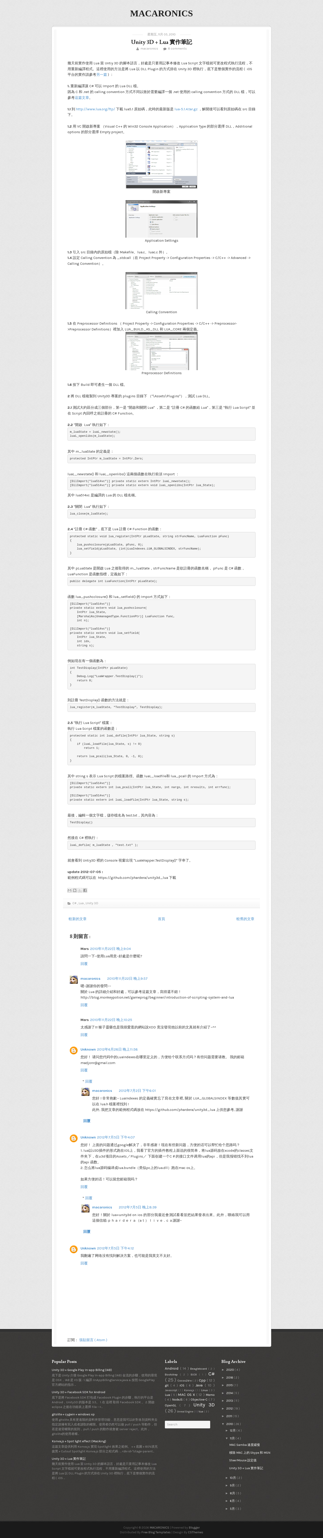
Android (172, 1368)
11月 (233, 1438)
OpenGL (172, 1405)
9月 (233, 1485)
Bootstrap (172, 1374)
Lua (81, 903)
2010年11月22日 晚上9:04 (110, 949)
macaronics (149, 48)
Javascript (171, 1390)
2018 (230, 1377)
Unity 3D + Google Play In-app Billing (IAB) (82, 1370)
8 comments (177, 48)
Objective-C (200, 1399)
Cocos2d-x (184, 1380)
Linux (205, 1390)
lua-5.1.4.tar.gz (186, 109)
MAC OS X (187, 1394)
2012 (230, 1408)
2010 (230, 1424)
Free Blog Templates (156, 1532)
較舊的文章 (245, 919)
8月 (233, 1493)
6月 (233, 1501)
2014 (230, 1393)
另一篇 (101, 74)
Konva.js (189, 1390)
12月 (233, 1430)
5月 (233, 1509)
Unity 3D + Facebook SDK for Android (78, 1392)
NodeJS (178, 1399)
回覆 (84, 964)
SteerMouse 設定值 (243, 1460)
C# (74, 903)
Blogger (194, 1527)
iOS (183, 1385)
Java (200, 1385)
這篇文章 (82, 98)
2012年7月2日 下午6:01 (137, 1090)
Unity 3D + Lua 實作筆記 (161, 42)
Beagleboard (199, 1368)
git (167, 1385)
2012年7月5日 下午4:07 (116, 1137)
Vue (201, 1411)
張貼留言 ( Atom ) (93, 1340)
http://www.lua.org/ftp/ (95, 109)
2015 (230, 1385)
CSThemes (195, 1532)
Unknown (88, 1049)
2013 (230, 1401)
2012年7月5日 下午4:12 (115, 1248)
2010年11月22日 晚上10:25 (111, 1020)
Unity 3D (92, 903)
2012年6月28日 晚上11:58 (117, 1049)
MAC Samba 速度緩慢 (244, 1445)
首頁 (161, 919)
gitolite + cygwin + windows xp (73, 1414)
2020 (230, 1370)
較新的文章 (78, 919)
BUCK (195, 1374)
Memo (210, 1395)
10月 (233, 1478)
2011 (229, 1416)
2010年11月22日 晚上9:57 (127, 978)
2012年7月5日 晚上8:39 (138, 1207)
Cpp (203, 1380)
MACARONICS (161, 13)
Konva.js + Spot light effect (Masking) (79, 1441)
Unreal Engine (185, 1411)
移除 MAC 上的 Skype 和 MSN (249, 1453)
